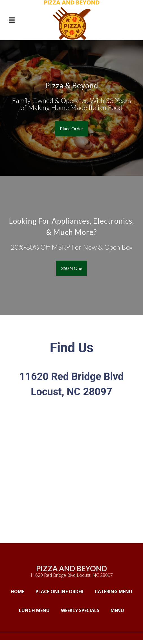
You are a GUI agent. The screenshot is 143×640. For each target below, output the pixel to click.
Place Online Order (61, 591)
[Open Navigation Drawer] (12, 20)
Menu (119, 610)
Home (19, 591)
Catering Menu (115, 591)
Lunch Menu (36, 610)
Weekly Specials (82, 610)
